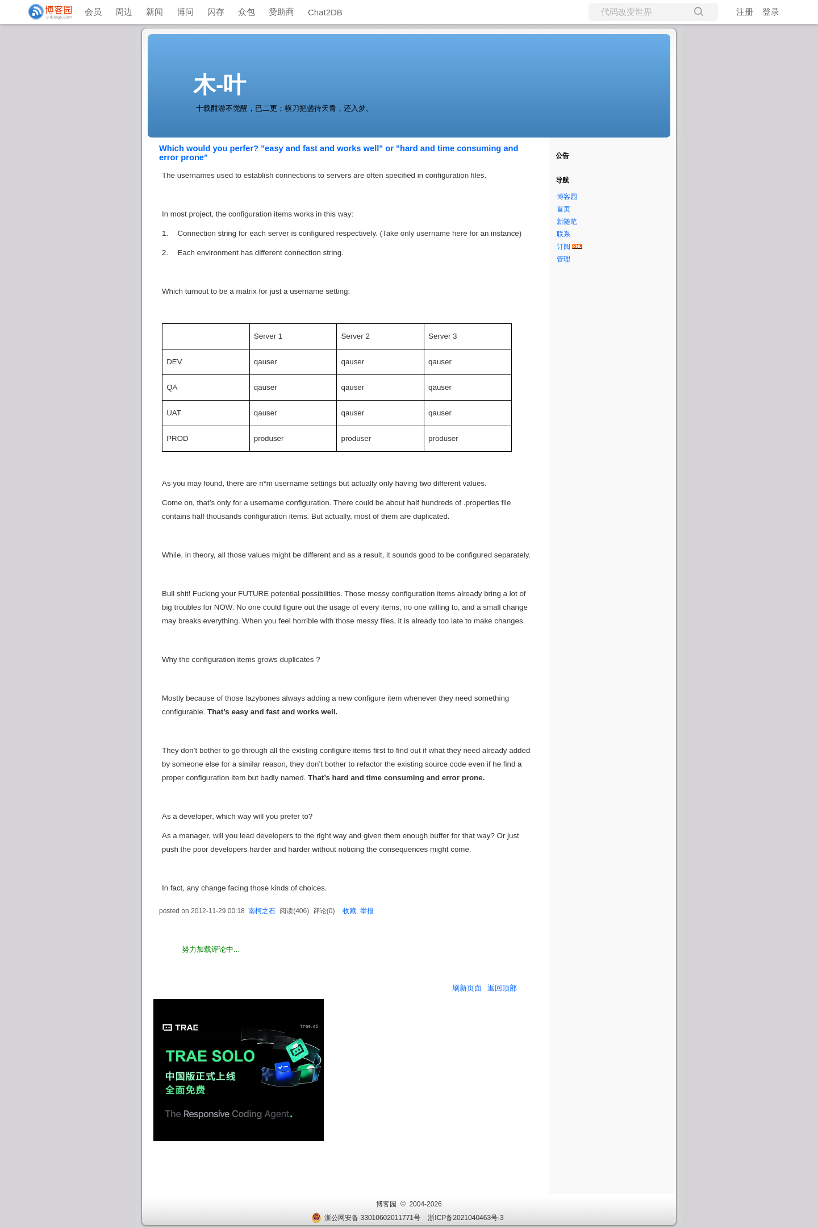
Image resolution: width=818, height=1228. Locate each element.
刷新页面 (467, 988)
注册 (744, 11)
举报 (367, 911)
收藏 (349, 911)
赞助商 (281, 11)
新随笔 (567, 222)
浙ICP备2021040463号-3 (465, 1218)
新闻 (154, 11)
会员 (93, 11)
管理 (563, 259)
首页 (563, 209)
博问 (185, 11)
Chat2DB (325, 12)
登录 (770, 11)
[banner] (45, 12)
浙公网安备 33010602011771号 (365, 1218)
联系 (563, 234)
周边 (123, 11)
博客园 (567, 197)
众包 (246, 11)
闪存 (215, 11)
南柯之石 (262, 911)
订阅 (563, 247)
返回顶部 (502, 988)
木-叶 (219, 84)
